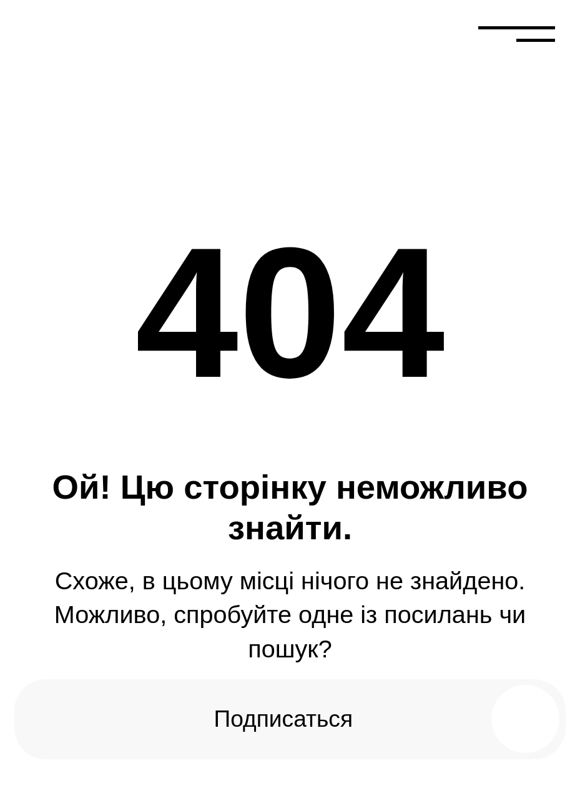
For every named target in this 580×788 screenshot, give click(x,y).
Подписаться (283, 719)
